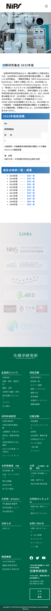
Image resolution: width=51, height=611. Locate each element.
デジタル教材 (36, 443)
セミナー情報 (36, 385)
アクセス (6, 402)
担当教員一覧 (8, 470)
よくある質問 (36, 535)
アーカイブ (35, 450)
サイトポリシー (37, 542)
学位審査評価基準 (9, 503)
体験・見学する (37, 480)
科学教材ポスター (38, 439)
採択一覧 (31, 175)
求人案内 (6, 406)
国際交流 (34, 392)
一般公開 (34, 447)
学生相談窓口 (8, 511)
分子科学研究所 (9, 561)
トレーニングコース (10, 455)
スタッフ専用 (39, 594)
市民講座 (34, 421)
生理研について (9, 372)
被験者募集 (35, 404)
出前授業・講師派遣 (39, 435)
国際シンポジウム (38, 389)
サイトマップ (36, 539)
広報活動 (34, 416)
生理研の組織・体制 (10, 391)
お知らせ (6, 528)
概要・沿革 (7, 388)
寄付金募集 (7, 481)
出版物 (33, 431)
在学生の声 (7, 485)
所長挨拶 (6, 377)
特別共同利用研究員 (39, 483)
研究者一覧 (35, 381)
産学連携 (34, 396)
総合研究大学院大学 (10, 569)
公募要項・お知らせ (10, 431)
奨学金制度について (10, 507)
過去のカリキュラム (39, 513)
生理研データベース (39, 400)
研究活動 (34, 372)
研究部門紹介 (36, 377)
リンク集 (34, 546)
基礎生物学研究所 (9, 565)
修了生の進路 (8, 488)
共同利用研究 (8, 416)
